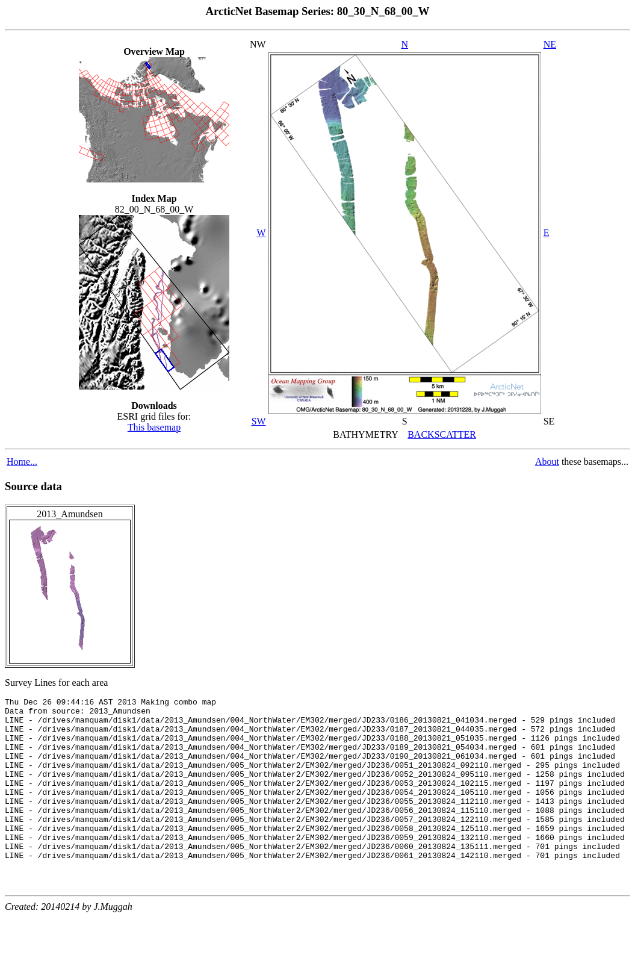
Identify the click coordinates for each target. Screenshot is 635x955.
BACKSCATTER (441, 434)
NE (550, 44)
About (547, 461)
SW (259, 421)
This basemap (154, 427)
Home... (22, 461)
